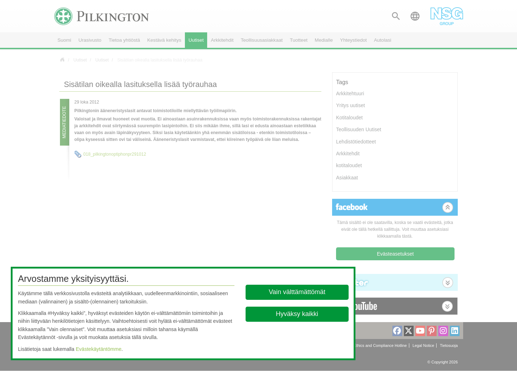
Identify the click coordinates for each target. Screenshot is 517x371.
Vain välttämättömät (297, 292)
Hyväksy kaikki (297, 313)
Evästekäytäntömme (98, 349)
